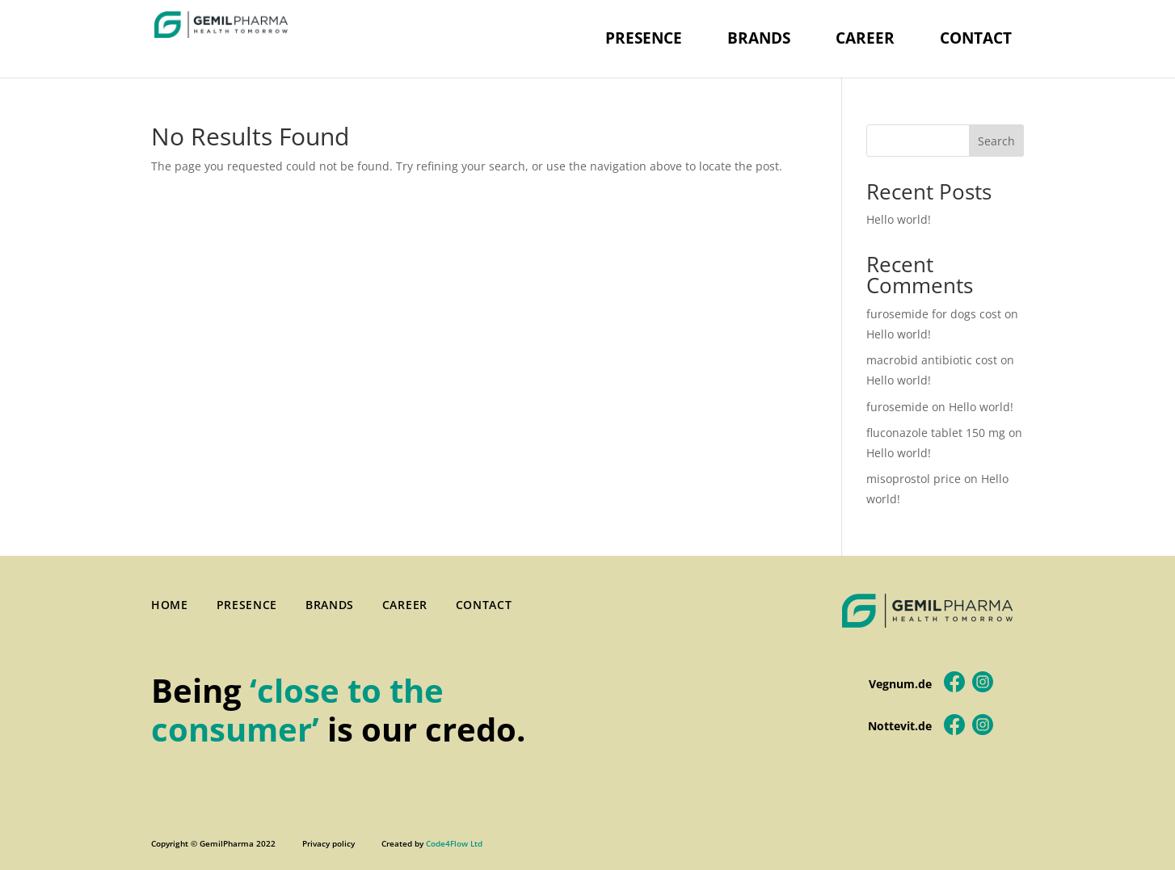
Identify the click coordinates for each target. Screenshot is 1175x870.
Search (996, 141)
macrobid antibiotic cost (931, 360)
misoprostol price (913, 478)
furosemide (897, 406)
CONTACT (976, 37)
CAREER (865, 37)
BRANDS (758, 37)
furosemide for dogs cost (933, 314)
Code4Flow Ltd (454, 843)
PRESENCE (643, 37)
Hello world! (898, 219)
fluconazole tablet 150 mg (935, 432)
